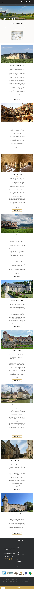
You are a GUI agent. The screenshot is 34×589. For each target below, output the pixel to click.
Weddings (18, 547)
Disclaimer (18, 579)
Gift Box (18, 559)
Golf (18, 545)
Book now (18, 587)
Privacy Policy (23, 579)
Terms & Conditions (11, 579)
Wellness (18, 552)
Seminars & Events (20, 554)
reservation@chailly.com (9, 556)
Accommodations (20, 540)
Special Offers (19, 561)
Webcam (6, 579)
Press (18, 566)
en (27, 579)
